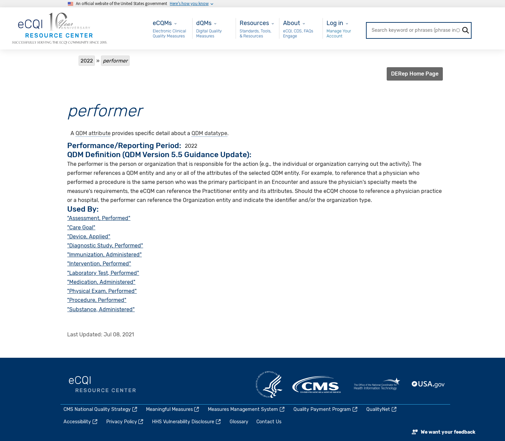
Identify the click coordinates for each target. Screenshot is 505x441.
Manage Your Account (339, 33)
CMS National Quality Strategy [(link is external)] (101, 409)
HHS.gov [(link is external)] (269, 384)
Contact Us (268, 422)
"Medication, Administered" (101, 282)
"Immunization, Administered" (104, 254)
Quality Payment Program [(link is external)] (325, 409)
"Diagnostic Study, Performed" (105, 245)
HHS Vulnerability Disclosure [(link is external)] (187, 422)
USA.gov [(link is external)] (428, 384)
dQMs (204, 22)
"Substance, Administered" (101, 309)
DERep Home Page (414, 74)
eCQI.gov (102, 384)
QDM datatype (209, 133)
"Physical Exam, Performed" (102, 291)
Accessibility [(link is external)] (81, 422)
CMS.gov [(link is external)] (317, 384)
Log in (335, 22)
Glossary (239, 422)
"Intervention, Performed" (99, 263)
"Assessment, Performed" (98, 218)
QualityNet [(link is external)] (381, 409)
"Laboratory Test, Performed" (103, 273)
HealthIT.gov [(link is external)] (377, 384)
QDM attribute (93, 133)
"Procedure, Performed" (96, 300)
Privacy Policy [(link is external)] (125, 422)
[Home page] (59, 28)
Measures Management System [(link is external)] (246, 409)
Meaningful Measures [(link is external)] (173, 409)
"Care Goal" (81, 227)
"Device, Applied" (88, 236)
